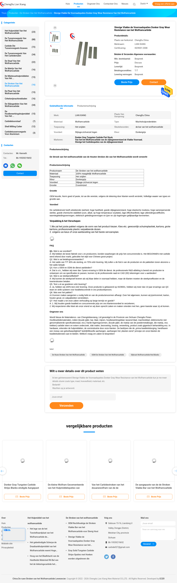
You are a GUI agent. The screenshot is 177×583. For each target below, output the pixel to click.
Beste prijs (126, 82)
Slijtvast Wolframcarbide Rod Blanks (145, 355)
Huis (3, 523)
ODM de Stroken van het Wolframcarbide (108, 355)
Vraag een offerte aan (164, 4)
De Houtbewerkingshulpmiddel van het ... (20, 113)
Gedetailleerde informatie (61, 106)
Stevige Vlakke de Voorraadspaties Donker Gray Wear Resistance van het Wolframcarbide (81, 541)
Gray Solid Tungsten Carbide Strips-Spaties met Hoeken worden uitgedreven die (81, 554)
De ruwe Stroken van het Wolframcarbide (68, 355)
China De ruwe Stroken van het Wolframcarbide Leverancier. (40, 578)
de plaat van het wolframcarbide (20, 92)
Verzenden (66, 405)
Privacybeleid (7, 547)
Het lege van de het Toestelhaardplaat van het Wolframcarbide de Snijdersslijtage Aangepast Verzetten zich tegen (42, 533)
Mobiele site (6, 543)
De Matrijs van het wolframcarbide (20, 69)
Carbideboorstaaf (20, 121)
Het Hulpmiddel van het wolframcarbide (20, 32)
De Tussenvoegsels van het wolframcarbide (20, 39)
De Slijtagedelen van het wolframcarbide (20, 105)
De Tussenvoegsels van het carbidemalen (20, 54)
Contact (20, 173)
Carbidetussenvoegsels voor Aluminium (20, 133)
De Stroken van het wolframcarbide (20, 84)
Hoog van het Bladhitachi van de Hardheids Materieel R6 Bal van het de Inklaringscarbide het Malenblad (44, 560)
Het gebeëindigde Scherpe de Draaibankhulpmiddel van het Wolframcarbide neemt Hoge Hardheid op (43, 547)
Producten (6, 527)
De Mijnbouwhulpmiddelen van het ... (20, 77)
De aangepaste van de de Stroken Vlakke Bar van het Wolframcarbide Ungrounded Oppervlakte (154, 487)
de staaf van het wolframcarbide (20, 62)
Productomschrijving (86, 106)
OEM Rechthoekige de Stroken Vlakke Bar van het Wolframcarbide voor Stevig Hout (83, 527)
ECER (162, 578)
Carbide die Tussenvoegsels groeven (20, 47)
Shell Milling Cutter (20, 126)
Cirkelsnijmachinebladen (20, 98)
